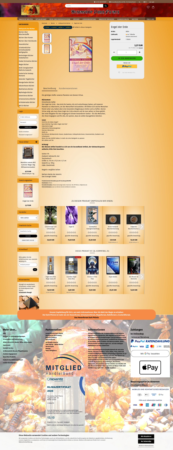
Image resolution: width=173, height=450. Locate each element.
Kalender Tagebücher (26, 79)
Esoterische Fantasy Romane (26, 75)
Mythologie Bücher (25, 92)
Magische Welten (26, 19)
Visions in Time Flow (92, 278)
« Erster (46, 27)
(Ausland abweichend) (131, 36)
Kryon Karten (113, 277)
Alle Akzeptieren (146, 436)
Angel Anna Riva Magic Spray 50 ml (51, 278)
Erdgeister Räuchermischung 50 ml (134, 228)
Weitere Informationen (146, 446)
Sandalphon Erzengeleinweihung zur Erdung (92, 228)
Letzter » (68, 27)
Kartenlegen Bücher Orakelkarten (26, 57)
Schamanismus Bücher (27, 99)
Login (152, 2)
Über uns (150, 19)
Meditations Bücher (26, 89)
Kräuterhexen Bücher (26, 86)
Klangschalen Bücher (26, 82)
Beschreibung (49, 88)
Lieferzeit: (114, 34)
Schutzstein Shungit (25, 292)
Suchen (28, 236)
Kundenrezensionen (68, 88)
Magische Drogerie (106, 19)
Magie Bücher (24, 64)
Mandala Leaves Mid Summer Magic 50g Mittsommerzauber (28, 164)
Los (35, 269)
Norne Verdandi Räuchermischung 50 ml (113, 228)
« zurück (54, 27)
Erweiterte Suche (28, 240)
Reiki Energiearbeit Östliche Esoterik (26, 69)
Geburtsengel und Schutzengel (50, 228)
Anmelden (28, 127)
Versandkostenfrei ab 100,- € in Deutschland (122, 2)
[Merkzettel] (148, 7)
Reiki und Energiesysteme (60, 19)
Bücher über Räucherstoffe (24, 33)
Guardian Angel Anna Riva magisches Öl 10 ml (71, 278)
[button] (153, 7)
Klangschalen (123, 19)
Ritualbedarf (41, 19)
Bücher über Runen (26, 38)
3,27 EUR (28, 205)
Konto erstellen (24, 132)
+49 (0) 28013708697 (100, 2)
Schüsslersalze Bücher (27, 102)
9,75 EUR (28, 171)
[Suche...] (105, 5)
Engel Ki (71, 227)
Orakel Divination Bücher (28, 61)
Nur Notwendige (146, 441)
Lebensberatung (89, 19)
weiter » (61, 27)
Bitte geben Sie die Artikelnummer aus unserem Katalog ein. (28, 259)
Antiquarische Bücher (27, 29)
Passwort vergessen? (25, 135)
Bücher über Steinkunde (28, 41)
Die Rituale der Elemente (134, 278)
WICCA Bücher (24, 106)
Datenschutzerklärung (25, 442)
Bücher (76, 19)
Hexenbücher (24, 44)
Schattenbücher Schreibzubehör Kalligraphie (25, 50)
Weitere (135, 19)
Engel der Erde (28, 201)
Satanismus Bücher (26, 96)
